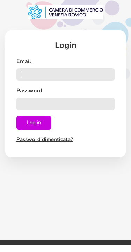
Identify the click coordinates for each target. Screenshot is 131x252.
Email (23, 61)
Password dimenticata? (44, 139)
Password (29, 90)
